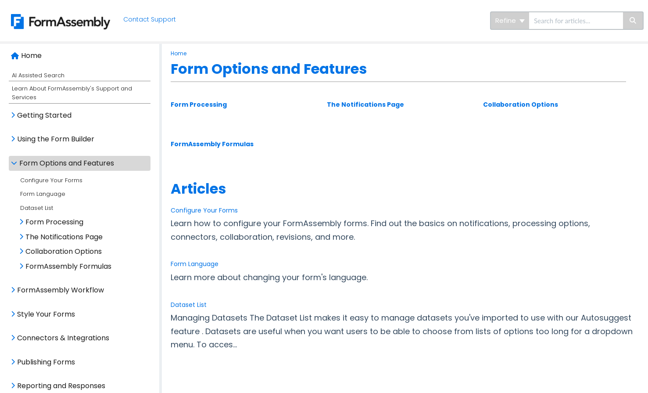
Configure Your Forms (51, 180)
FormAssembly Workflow (60, 290)
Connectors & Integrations (63, 338)
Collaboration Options (63, 251)
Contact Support (149, 19)
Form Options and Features (66, 163)
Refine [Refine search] (510, 20)
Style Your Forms (46, 314)
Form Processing (54, 222)
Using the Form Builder (55, 139)
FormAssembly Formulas (68, 266)
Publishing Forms (46, 362)
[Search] (633, 20)
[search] (576, 20)
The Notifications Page (64, 237)
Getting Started (44, 115)
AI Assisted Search (38, 75)
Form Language (42, 194)
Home (31, 55)
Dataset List (36, 208)
